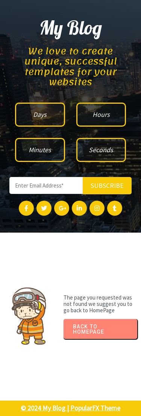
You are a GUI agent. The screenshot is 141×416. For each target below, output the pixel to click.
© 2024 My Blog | (45, 408)
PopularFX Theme (95, 408)
